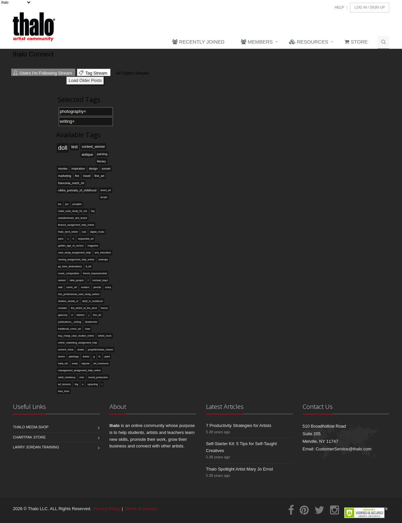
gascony (62, 314)
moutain (62, 308)
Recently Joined (198, 42)
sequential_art (85, 238)
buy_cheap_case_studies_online (76, 335)
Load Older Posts (85, 80)
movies (63, 168)
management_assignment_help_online (79, 370)
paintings (74, 356)
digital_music (97, 231)
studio (80, 349)
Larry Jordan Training (36, 447)
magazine (92, 245)
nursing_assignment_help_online (76, 259)
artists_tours (105, 335)
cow (84, 231)
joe (67, 204)
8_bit (88, 266)
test (74, 147)
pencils (97, 287)
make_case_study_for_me (72, 211)
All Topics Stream (131, 73)
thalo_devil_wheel (68, 231)
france (104, 308)
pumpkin (77, 204)
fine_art (99, 176)
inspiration (78, 168)
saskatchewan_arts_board (72, 217)
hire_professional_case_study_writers (78, 294)
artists (86, 356)
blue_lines (63, 391)
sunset (106, 168)
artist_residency (67, 377)
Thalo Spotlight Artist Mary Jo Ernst (239, 469)
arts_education (103, 252)
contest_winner (93, 146)
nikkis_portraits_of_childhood (77, 190)
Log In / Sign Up (369, 7)
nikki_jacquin (77, 280)
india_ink (63, 363)
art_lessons (64, 384)
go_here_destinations (70, 266)
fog (76, 384)
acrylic (103, 197)
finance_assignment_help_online (76, 224)
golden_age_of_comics (71, 245)
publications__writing (69, 321)
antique (87, 154)
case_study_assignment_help (74, 252)
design (93, 168)
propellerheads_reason (100, 349)
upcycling (92, 384)
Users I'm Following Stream (42, 73)
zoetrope (103, 259)
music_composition (68, 273)
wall (60, 287)
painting (102, 154)
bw (59, 204)
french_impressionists (95, 273)
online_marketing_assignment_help (77, 342)
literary (101, 161)
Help (339, 7)
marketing (64, 176)
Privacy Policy (106, 508)
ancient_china (65, 349)
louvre (61, 356)
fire (77, 176)
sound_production (98, 377)
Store (356, 42)
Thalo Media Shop (31, 427)
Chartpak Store (29, 437)
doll (62, 148)
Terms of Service (141, 508)
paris (60, 238)
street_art (105, 190)
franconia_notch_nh (71, 183)
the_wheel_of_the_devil (84, 308)
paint (107, 356)
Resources (308, 42)
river (82, 377)
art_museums (100, 363)
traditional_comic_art (69, 328)
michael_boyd (100, 280)
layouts (86, 363)
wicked (62, 280)
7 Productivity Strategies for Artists (238, 425)
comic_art (71, 287)
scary (108, 287)
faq (92, 211)
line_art (97, 314)
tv (100, 356)
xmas (75, 363)
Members (257, 42)
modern (85, 287)
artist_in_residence (92, 301)
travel (86, 176)
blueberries (91, 321)
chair (87, 328)
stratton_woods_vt (68, 301)
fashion (80, 314)
